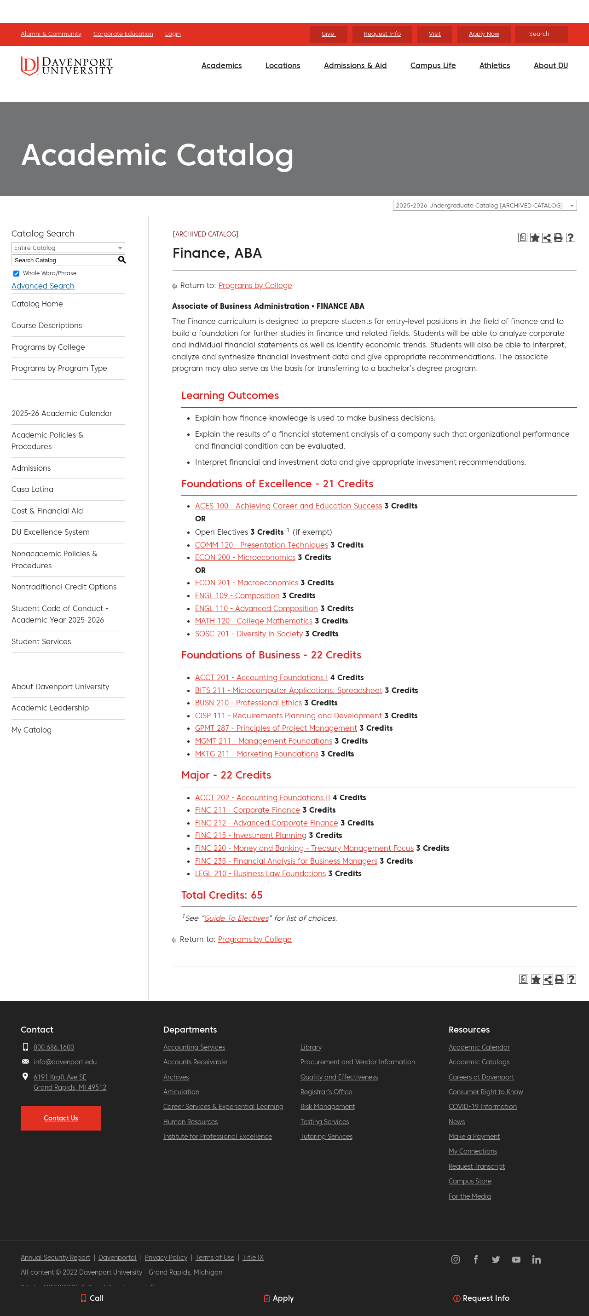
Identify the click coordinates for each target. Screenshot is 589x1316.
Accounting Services (194, 1047)
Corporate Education (123, 34)
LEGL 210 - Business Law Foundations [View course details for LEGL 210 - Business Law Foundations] (260, 873)
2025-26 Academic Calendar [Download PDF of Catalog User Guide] (62, 413)
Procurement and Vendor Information (357, 1062)
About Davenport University (60, 686)
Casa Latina (32, 489)
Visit (435, 34)
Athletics (494, 65)
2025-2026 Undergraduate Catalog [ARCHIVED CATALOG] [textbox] (479, 205)
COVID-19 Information (483, 1106)
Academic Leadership (50, 707)
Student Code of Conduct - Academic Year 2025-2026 (60, 614)
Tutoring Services (326, 1136)
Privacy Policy (166, 1257)
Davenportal (117, 1257)
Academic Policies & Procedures (48, 440)
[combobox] (485, 205)
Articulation (181, 1092)
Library (311, 1047)
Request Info (382, 34)
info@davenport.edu (65, 1062)
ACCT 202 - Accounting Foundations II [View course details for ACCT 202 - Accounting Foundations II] (262, 797)
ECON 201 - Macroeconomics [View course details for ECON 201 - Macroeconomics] (246, 582)
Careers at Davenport (481, 1077)
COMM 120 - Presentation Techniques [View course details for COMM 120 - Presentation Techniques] (261, 544)
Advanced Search (43, 285)
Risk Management (327, 1106)
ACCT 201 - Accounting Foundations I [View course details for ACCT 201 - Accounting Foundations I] (261, 677)
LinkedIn (536, 1259)
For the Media (470, 1196)
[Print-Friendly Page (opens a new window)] (558, 237)
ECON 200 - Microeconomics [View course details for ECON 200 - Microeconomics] (245, 557)
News (457, 1122)
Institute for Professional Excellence (217, 1136)
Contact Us (61, 1118)
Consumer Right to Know (486, 1092)
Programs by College (48, 347)
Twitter (496, 1259)
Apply (283, 1298)
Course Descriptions (47, 325)
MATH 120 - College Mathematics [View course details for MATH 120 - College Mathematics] (253, 620)
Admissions (31, 468)
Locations (283, 65)
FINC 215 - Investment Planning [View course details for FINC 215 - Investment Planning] (250, 835)
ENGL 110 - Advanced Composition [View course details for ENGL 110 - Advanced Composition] (256, 608)
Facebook (476, 1259)
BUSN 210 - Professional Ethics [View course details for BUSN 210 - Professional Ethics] (248, 702)
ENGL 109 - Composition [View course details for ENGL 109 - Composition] (237, 595)
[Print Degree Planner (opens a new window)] (522, 237)
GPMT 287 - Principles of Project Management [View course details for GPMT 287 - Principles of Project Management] (276, 728)
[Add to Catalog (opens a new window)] (534, 237)
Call (97, 1298)
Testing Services (324, 1122)
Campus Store (470, 1181)
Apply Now (484, 34)
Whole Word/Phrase (49, 273)
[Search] (541, 34)
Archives (176, 1077)
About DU (551, 65)
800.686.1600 (54, 1047)
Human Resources (190, 1122)
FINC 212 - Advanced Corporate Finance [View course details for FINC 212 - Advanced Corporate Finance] (266, 822)
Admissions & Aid (355, 65)
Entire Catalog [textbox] (34, 248)
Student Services (41, 641)
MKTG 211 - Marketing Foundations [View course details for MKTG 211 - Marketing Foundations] (256, 753)
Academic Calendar (479, 1047)
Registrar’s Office (326, 1092)
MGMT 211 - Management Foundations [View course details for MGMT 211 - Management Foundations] (263, 740)
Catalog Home (37, 303)
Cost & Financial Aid (47, 510)
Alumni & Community (51, 34)
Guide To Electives (236, 918)
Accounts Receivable (195, 1062)
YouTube (516, 1259)
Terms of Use (215, 1257)
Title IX (253, 1257)
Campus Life (433, 65)
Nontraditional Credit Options (64, 586)
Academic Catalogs (479, 1062)
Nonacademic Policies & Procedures (55, 559)
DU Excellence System (51, 532)
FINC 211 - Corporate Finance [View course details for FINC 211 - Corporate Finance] (247, 809)
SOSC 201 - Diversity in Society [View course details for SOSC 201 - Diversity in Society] (249, 633)
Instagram (455, 1259)
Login (173, 34)
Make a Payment (474, 1136)
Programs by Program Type (59, 368)
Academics (222, 65)
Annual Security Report (55, 1257)
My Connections (473, 1151)
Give (329, 34)
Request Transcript (477, 1166)
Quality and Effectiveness (339, 1077)
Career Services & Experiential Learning (223, 1106)
